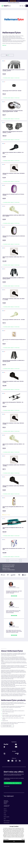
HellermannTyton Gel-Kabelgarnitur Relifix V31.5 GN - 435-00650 (13, 528)
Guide (5, 818)
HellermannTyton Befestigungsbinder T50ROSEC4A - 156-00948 (13, 403)
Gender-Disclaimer (6, 822)
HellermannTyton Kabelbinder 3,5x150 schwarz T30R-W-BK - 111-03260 (13, 486)
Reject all (23, 839)
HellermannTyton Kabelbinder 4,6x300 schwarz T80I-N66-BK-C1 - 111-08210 (14, 465)
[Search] (24, 6)
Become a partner (6, 816)
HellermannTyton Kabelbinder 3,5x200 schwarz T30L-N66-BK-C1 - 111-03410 (14, 299)
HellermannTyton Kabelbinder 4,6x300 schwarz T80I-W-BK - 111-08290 (13, 382)
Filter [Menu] (7, 55)
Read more (4, 45)
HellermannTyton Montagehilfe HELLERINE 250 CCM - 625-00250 (13, 507)
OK (14, 841)
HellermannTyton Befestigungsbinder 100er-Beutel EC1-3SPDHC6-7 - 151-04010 (13, 132)
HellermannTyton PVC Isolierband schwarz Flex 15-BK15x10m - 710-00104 (14, 236)
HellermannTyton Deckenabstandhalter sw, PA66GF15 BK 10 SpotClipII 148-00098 (13, 361)
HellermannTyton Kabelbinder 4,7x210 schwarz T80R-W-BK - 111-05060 (13, 423)
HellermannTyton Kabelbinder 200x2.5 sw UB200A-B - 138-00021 (13, 153)
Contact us (5, 810)
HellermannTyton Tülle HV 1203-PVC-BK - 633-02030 (12, 90)
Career (5, 812)
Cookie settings (6, 839)
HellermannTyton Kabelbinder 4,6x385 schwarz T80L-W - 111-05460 (14, 257)
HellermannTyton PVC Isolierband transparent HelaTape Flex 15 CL (14, 340)
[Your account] (20, 5)
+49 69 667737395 (6, 805)
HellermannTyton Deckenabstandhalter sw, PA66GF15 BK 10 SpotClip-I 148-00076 (13, 278)
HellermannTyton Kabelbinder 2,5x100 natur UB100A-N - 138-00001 (13, 444)
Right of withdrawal (7, 820)
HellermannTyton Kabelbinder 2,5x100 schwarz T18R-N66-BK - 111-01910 (14, 174)
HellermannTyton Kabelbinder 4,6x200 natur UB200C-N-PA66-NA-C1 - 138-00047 (14, 215)
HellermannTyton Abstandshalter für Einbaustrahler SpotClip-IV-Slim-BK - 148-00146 (14, 70)
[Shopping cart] (22, 5)
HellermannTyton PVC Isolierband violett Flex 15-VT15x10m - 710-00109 (13, 195)
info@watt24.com (6, 806)
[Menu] (27, 6)
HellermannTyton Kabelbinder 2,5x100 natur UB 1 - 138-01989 (14, 319)
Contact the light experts (6, 725)
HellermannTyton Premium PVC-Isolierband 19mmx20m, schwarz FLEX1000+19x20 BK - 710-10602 (13, 111)
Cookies (5, 814)
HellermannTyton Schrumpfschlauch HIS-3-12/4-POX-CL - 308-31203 (14, 549)
